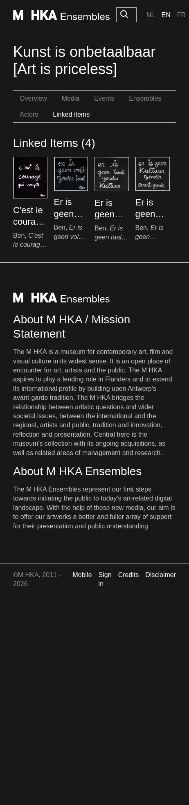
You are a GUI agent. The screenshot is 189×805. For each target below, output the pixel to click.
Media (71, 98)
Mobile (82, 574)
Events (104, 98)
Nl (150, 14)
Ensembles (145, 98)
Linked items (71, 114)
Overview (33, 98)
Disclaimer (160, 574)
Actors (29, 114)
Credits (128, 574)
